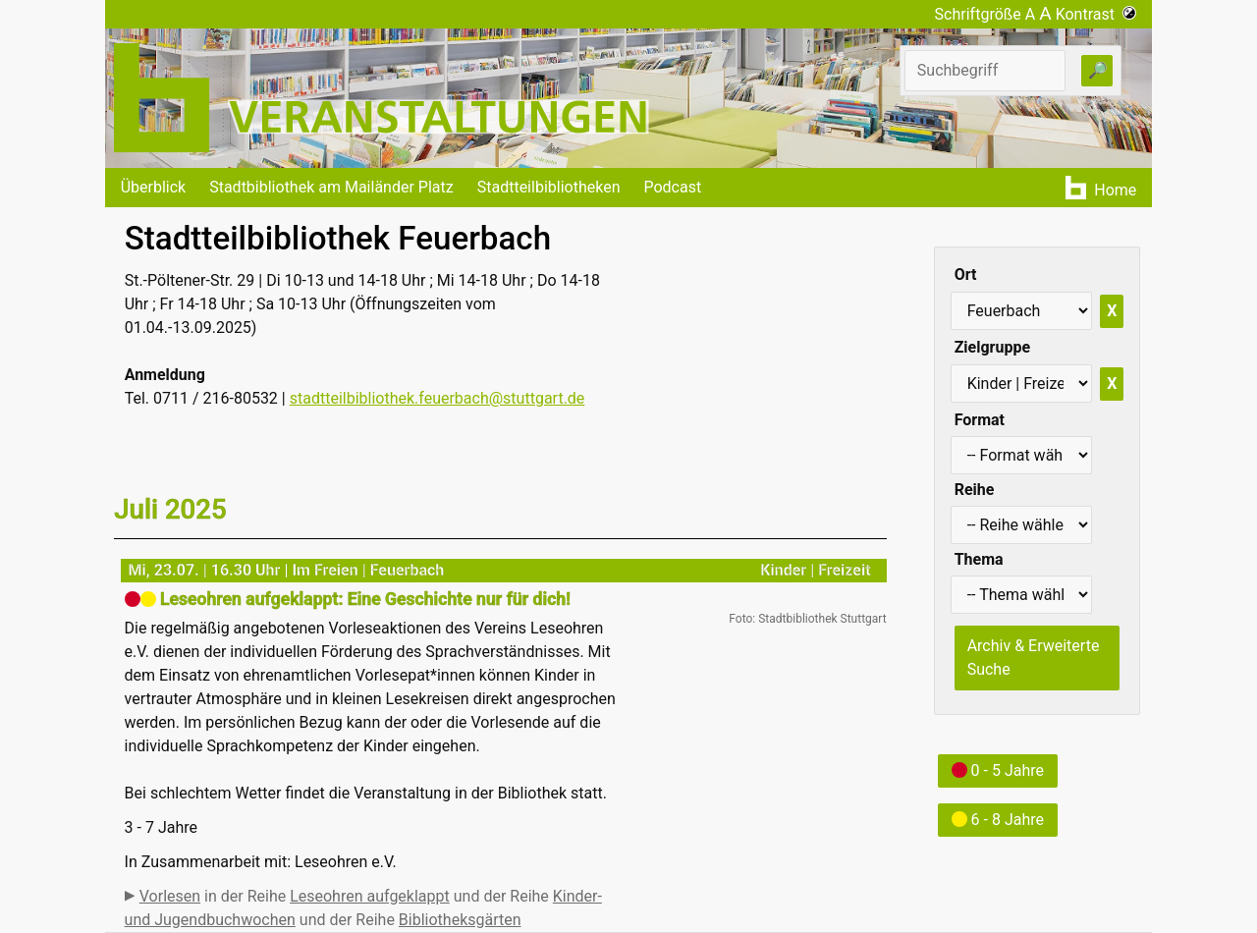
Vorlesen (169, 896)
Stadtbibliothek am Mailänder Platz (331, 187)
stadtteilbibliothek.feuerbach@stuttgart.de (437, 398)
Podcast (672, 187)
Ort (966, 274)
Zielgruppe (992, 347)
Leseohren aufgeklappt (370, 896)
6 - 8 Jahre (998, 819)
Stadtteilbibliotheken (549, 187)
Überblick (154, 187)
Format (980, 420)
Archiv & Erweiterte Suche (1033, 657)
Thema (979, 559)
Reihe (975, 489)
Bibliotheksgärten (460, 919)
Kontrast (1096, 14)
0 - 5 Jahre (998, 770)
